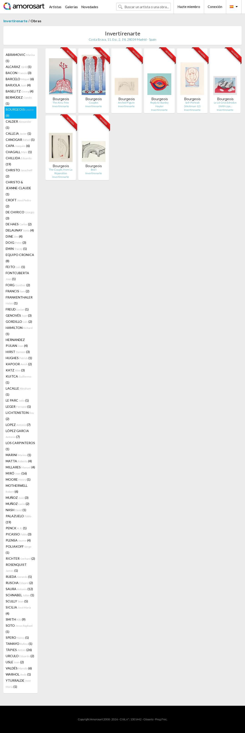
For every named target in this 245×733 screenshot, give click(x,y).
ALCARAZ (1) (18, 67)
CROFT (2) (18, 203)
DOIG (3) (16, 242)
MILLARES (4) (20, 467)
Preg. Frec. (161, 719)
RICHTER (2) (20, 558)
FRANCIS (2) (17, 291)
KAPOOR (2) (19, 364)
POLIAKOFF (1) (18, 549)
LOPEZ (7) (18, 425)
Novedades (89, 7)
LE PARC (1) (17, 400)
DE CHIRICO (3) (20, 215)
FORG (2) (18, 285)
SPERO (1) (17, 637)
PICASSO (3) (18, 534)
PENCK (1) (16, 528)
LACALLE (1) (18, 391)
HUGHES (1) (19, 358)
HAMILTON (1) (19, 331)
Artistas (55, 7)
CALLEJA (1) (18, 133)
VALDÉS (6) (19, 668)
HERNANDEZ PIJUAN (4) (17, 343)
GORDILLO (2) (19, 321)
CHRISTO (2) (19, 173)
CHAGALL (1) (19, 152)
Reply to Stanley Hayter (159, 104)
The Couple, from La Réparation (60, 171)
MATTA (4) (19, 461)
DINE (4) (14, 236)
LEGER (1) (18, 406)
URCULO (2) (20, 656)
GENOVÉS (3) (19, 315)
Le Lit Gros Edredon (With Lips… (225, 104)
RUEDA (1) (19, 577)
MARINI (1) (18, 455)
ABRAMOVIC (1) (20, 58)
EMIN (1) (16, 249)
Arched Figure (126, 102)
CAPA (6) (18, 146)
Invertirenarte (15, 21)
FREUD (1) (17, 309)
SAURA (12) (19, 589)
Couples (93, 102)
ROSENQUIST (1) (16, 567)
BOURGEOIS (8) (20, 112)
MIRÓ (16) (16, 473)
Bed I (93, 169)
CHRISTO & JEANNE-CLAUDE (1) (18, 188)
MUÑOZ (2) (17, 504)
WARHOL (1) (18, 674)
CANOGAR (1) (20, 140)
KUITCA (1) (18, 379)
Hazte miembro (188, 7)
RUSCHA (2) (19, 583)
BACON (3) (18, 73)
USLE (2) (15, 662)
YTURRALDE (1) (18, 683)
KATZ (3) (15, 370)
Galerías (71, 7)
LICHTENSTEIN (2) (20, 416)
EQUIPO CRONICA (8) (20, 258)
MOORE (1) (18, 479)
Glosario (148, 719)
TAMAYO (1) (19, 644)
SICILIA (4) (18, 610)
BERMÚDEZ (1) (19, 100)
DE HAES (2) (19, 224)
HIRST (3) (18, 352)
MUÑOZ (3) (17, 497)
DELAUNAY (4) (20, 230)
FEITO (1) (15, 267)
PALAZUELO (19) (18, 519)
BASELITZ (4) (19, 91)
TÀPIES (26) (19, 650)
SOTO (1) (19, 629)
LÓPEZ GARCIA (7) (17, 434)
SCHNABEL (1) (20, 595)
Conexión (215, 7)
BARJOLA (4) (18, 85)
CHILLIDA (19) (18, 161)
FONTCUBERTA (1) (17, 276)
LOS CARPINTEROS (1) (20, 446)
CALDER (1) (18, 124)
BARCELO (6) (20, 79)
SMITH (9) (15, 619)
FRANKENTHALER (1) (19, 300)
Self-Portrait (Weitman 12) (192, 104)
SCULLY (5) (17, 601)
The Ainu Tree (61, 102)
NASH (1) (16, 510)
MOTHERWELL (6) (17, 488)
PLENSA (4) (18, 540)
